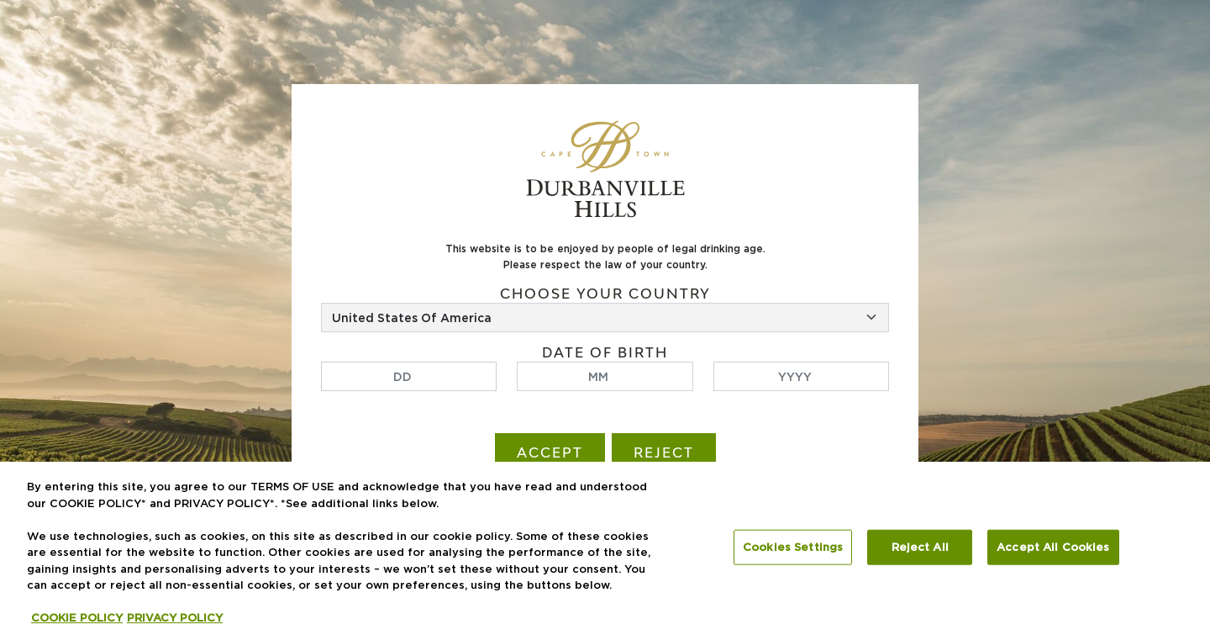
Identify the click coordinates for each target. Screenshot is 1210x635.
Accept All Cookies (1053, 547)
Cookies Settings (793, 547)
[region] (605, 548)
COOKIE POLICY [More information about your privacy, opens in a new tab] (77, 617)
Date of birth (605, 353)
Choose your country (605, 294)
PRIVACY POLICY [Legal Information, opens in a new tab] (175, 617)
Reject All (920, 547)
